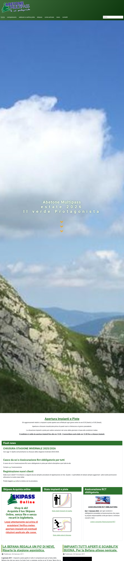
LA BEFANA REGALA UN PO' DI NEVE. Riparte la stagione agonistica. (29, 548)
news (58, 17)
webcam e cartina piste (27, 17)
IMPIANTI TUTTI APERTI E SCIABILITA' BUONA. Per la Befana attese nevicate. (91, 548)
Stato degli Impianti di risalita (62, 502)
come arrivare (49, 17)
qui (10, 467)
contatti (65, 17)
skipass (39, 17)
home (3, 17)
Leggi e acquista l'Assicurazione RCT (102, 522)
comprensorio (11, 17)
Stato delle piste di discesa (62, 535)
